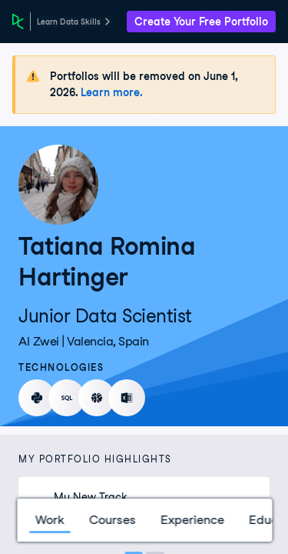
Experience (191, 519)
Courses (111, 519)
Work (49, 519)
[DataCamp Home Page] (18, 21)
